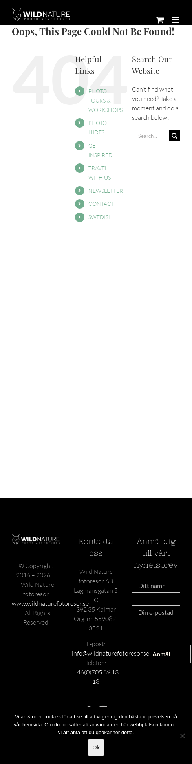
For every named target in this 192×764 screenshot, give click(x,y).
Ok (96, 747)
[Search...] (150, 135)
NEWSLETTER (105, 190)
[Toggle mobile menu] (176, 20)
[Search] (174, 135)
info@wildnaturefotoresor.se (110, 653)
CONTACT (101, 203)
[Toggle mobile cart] (160, 20)
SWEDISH (100, 217)
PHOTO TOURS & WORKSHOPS (105, 100)
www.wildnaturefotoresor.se (50, 603)
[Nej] (182, 736)
